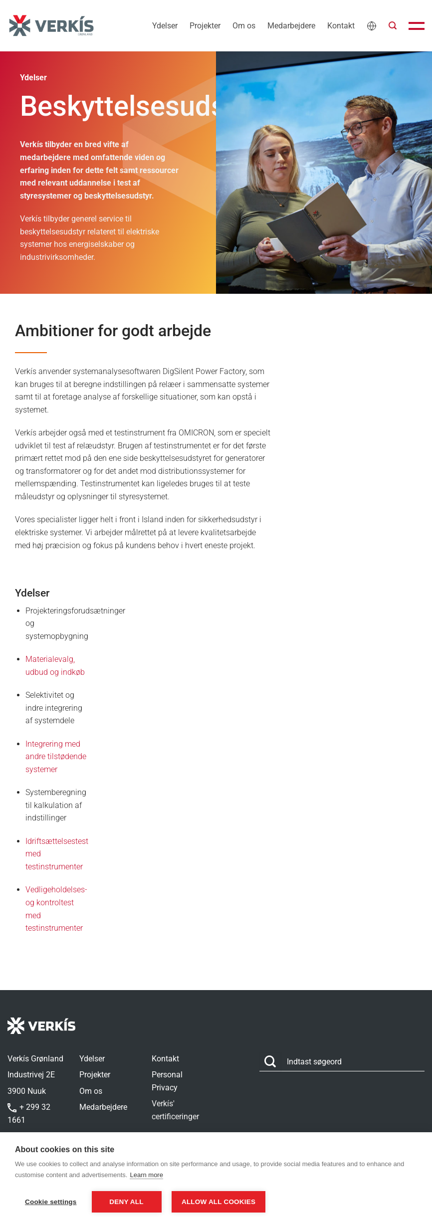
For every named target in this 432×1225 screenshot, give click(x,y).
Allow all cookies (220, 1202)
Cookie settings (51, 1202)
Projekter (205, 25)
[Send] (270, 1062)
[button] (393, 25)
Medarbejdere (291, 25)
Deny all (126, 1202)
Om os (243, 25)
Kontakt (341, 25)
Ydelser (165, 25)
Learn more (146, 1175)
